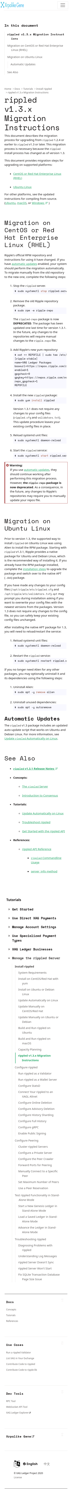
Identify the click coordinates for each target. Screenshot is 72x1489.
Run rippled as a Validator (34, 1073)
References (12, 1321)
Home (7, 88)
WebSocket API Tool (16, 1407)
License (18, 1477)
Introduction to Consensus (40, 795)
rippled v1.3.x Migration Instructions (35, 36)
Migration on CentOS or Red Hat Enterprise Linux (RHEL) (35, 48)
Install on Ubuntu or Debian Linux (36, 992)
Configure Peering (26, 1140)
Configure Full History (32, 1121)
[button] (9, 909)
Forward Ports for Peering (35, 1165)
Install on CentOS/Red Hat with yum (38, 981)
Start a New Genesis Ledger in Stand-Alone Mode (37, 1208)
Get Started (22, 909)
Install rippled (44, 88)
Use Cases (14, 1344)
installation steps (34, 569)
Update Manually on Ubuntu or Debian (38, 1019)
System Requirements (32, 972)
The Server (35, 786)
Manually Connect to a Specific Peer (38, 1173)
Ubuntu (10, 203)
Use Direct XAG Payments (34, 918)
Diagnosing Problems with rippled (35, 1248)
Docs (17, 88)
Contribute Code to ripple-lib (21, 1369)
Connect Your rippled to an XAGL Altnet (35, 1094)
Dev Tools (14, 1393)
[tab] (33, 909)
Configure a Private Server (35, 1153)
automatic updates (24, 264)
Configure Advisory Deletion (36, 1109)
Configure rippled (26, 1067)
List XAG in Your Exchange (20, 1358)
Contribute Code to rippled (20, 1364)
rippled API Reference (36, 849)
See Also (12, 72)
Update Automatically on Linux (30, 738)
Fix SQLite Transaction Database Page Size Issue (39, 1277)
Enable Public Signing (32, 1133)
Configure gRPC (28, 1127)
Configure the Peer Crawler (35, 1159)
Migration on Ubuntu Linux (24, 57)
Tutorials (28, 88)
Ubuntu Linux (22, 187)
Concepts (11, 1309)
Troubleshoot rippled (36, 822)
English (30, 1464)
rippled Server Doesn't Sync (36, 1262)
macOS (22, 203)
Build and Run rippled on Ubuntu (34, 1030)
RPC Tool (11, 1401)
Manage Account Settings (34, 926)
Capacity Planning (29, 1049)
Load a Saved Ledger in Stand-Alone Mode (37, 1219)
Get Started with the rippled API (43, 831)
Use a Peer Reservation (33, 1188)
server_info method (44, 871)
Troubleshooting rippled (30, 1239)
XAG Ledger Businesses (32, 949)
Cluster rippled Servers (33, 1146)
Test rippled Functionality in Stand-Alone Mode (37, 1197)
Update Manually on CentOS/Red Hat (31, 1009)
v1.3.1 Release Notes (36, 768)
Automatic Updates (23, 64)
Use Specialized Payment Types (34, 938)
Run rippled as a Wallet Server (37, 1079)
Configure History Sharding (36, 1115)
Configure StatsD (29, 1086)
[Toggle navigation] (62, 5)
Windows (40, 203)
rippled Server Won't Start (35, 1268)
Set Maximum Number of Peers (38, 1182)
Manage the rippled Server (36, 958)
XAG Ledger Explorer (17, 1412)
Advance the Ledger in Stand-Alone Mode (37, 1230)
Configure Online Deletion (35, 1102)
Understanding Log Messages (37, 1256)
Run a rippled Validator (18, 1352)
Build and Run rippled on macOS (34, 1041)
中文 (47, 1464)
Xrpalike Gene (20, 1436)
